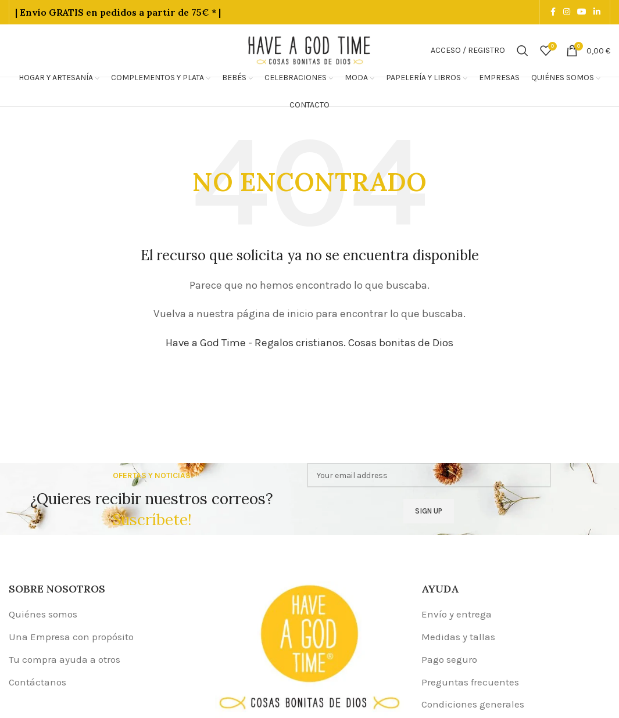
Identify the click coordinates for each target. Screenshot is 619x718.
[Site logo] (309, 49)
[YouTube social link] (582, 12)
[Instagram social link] (567, 12)
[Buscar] (522, 50)
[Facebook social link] (553, 12)
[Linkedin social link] (597, 12)
